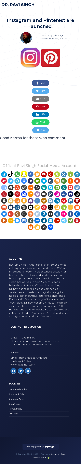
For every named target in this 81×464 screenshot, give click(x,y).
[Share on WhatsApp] (40, 122)
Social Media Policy (18, 389)
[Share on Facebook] (40, 83)
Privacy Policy (15, 409)
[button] (75, 4)
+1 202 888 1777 (28, 337)
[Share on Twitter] (40, 91)
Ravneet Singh (40, 457)
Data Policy (14, 404)
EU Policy (13, 414)
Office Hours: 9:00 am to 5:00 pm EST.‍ (32, 344)
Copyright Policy (17, 399)
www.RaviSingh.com (23, 364)
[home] (18, 4)
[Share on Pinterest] (40, 107)
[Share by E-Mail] (40, 99)
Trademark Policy (17, 394)
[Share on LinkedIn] (40, 114)
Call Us (14, 332)
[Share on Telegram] (40, 130)
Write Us (14, 352)
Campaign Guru (58, 454)
